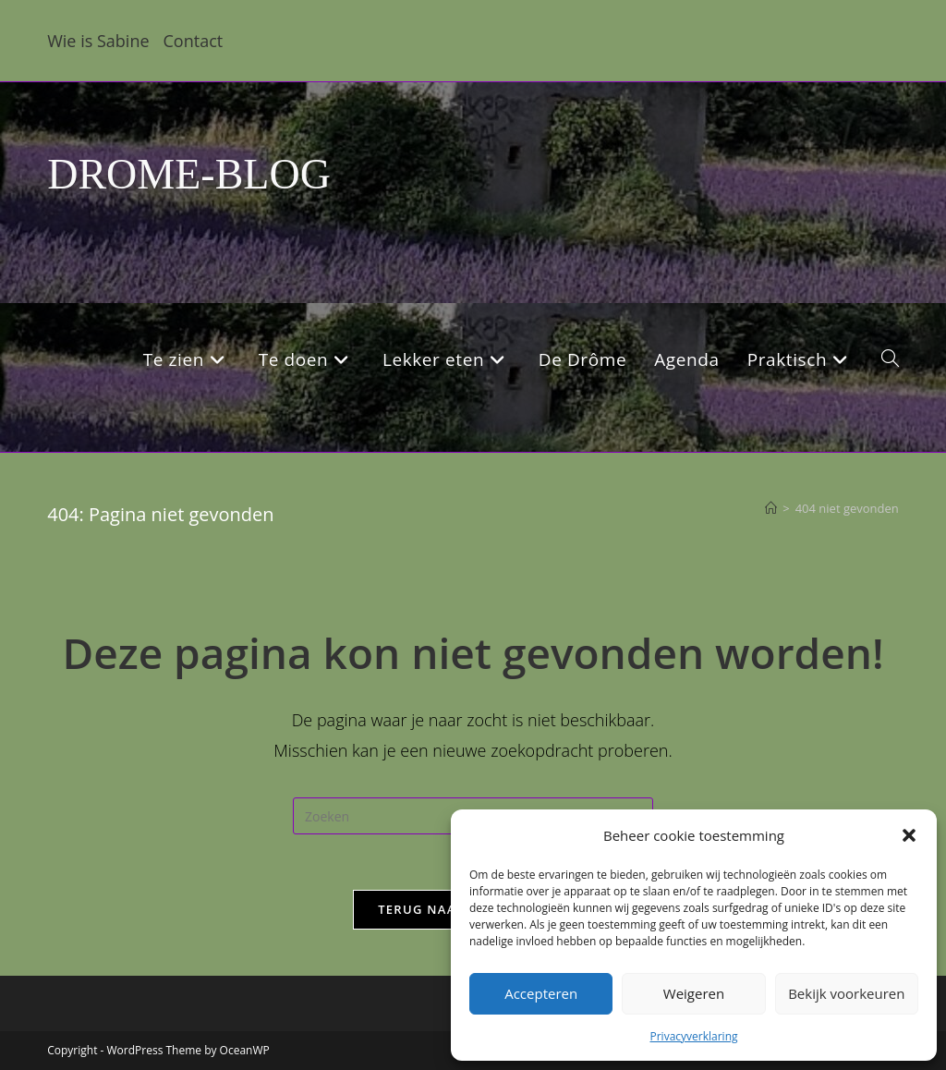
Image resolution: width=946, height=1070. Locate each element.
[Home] (771, 508)
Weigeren (693, 993)
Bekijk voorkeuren (846, 993)
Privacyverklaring (693, 1036)
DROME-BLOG (189, 174)
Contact (194, 41)
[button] (909, 835)
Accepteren (540, 993)
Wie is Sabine (98, 41)
